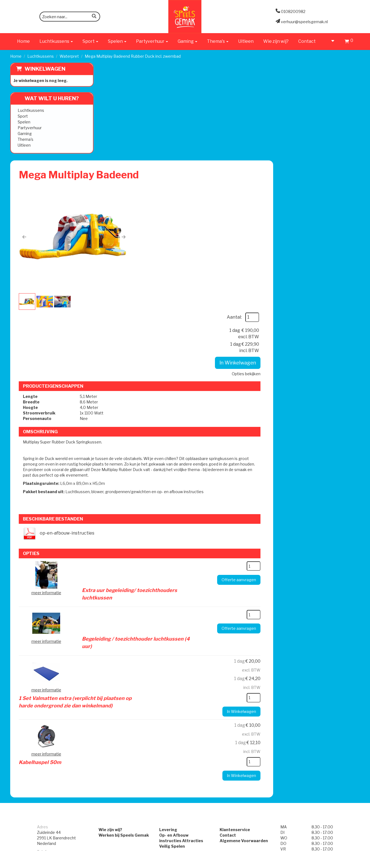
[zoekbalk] (69, 17)
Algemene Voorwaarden (244, 653)
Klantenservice (235, 642)
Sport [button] (90, 41)
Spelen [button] (117, 41)
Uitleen (246, 41)
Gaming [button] (187, 41)
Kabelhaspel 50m (190, 540)
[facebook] (345, 846)
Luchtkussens (40, 56)
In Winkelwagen (324, 135)
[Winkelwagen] (349, 42)
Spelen (24, 122)
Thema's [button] (217, 41)
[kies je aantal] (340, 395)
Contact (307, 41)
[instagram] (355, 846)
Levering (168, 642)
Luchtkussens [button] (56, 41)
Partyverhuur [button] (152, 41)
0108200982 (49, 670)
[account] (330, 41)
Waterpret (69, 56)
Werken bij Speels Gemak (123, 648)
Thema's (25, 139)
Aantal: (320, 89)
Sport (23, 116)
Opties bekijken (332, 146)
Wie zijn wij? (276, 41)
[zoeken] (94, 17)
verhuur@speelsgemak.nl (60, 684)
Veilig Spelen (172, 659)
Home (23, 41)
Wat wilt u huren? (47, 98)
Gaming (25, 133)
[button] (112, 140)
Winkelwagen (45, 69)
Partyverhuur (30, 127)
